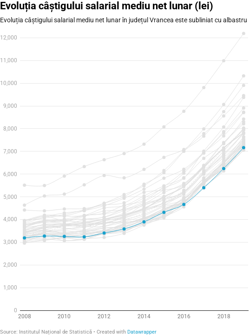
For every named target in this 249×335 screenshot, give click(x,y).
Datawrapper (142, 332)
